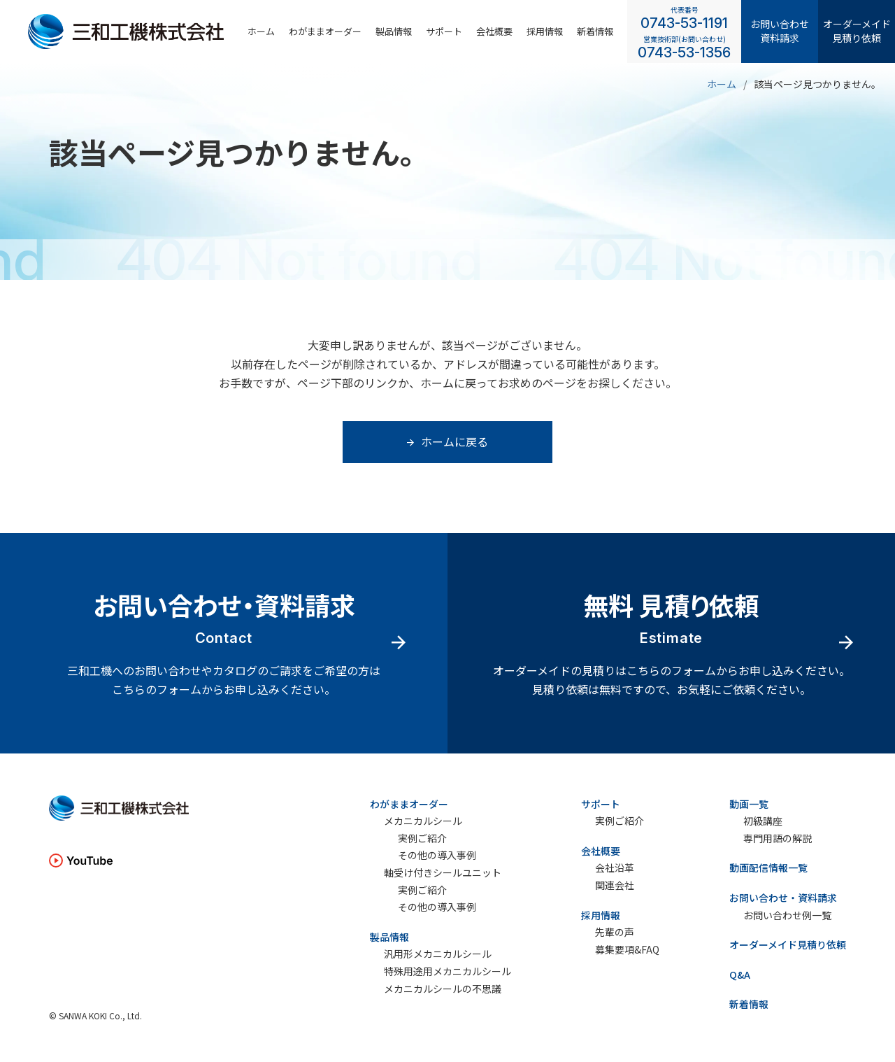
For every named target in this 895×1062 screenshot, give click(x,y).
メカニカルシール (423, 821)
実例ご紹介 (422, 838)
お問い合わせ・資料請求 (783, 898)
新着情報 (595, 31)
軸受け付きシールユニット (442, 872)
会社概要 (494, 31)
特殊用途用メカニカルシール (447, 971)
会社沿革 (614, 868)
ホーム (261, 31)
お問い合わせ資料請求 (779, 31)
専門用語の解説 (777, 838)
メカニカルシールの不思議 (442, 989)
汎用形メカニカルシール (438, 954)
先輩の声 (614, 932)
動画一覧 (748, 804)
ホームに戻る (447, 441)
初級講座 (762, 821)
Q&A (739, 975)
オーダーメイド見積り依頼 (857, 31)
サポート (444, 31)
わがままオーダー (325, 31)
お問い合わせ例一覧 (787, 915)
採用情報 (600, 915)
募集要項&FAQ (627, 949)
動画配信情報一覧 (768, 868)
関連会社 (614, 885)
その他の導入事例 (437, 855)
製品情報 (393, 31)
